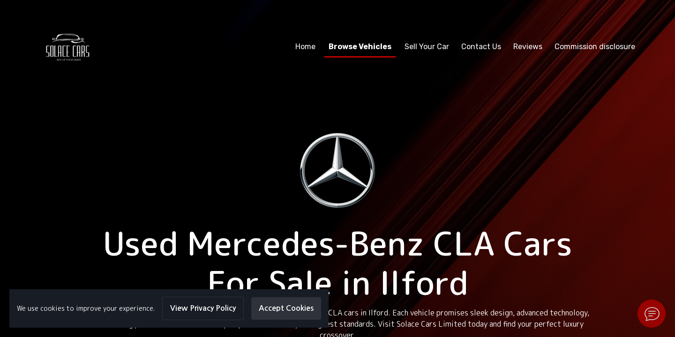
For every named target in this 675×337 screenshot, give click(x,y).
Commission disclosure (595, 46)
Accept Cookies (286, 308)
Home (305, 46)
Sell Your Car (427, 46)
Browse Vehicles (360, 46)
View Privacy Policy (203, 308)
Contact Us (481, 46)
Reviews (527, 46)
